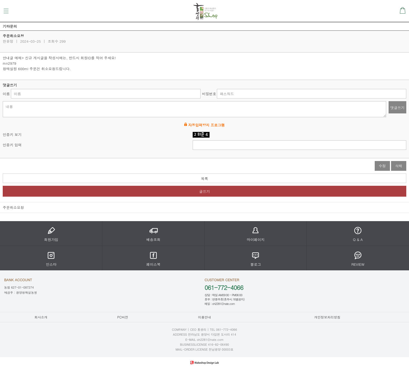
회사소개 (40, 317)
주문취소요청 (13, 207)
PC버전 (122, 317)
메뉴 (6, 11)
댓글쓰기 (397, 107)
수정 (382, 165)
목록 (204, 178)
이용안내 (204, 317)
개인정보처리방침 (327, 317)
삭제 (398, 165)
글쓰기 (204, 191)
